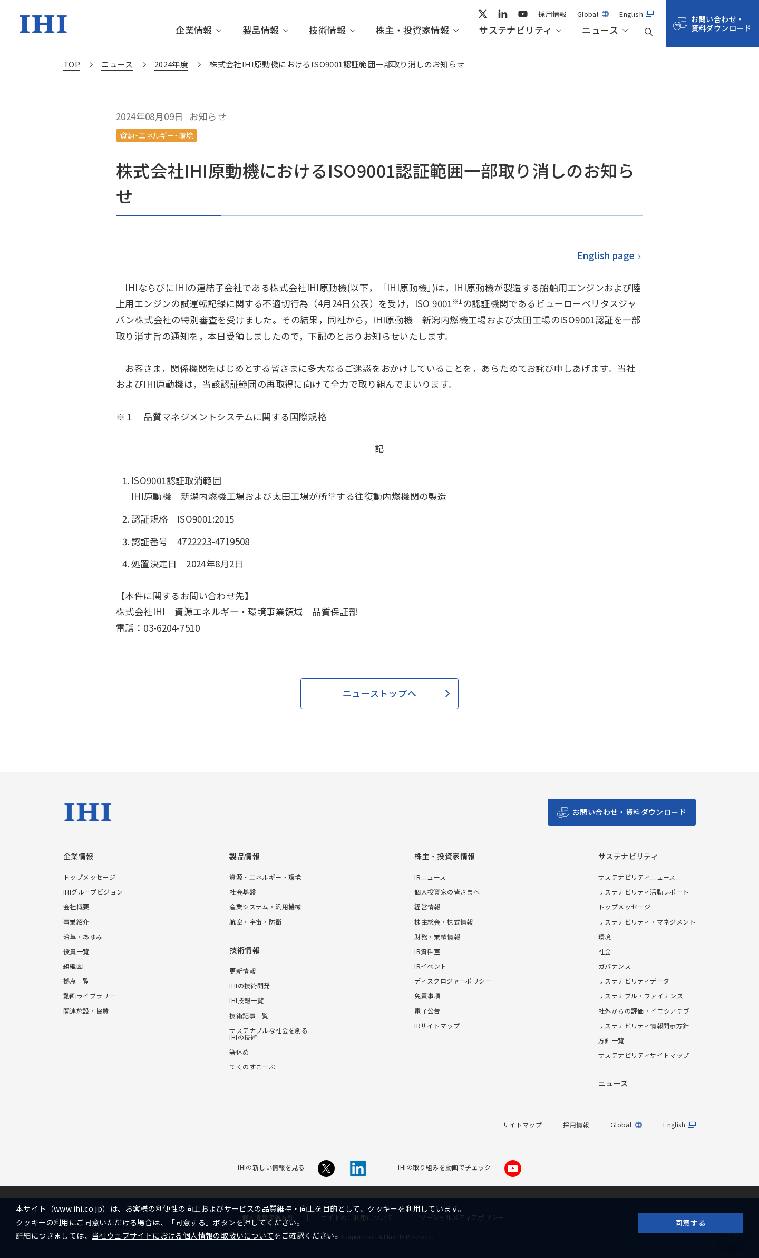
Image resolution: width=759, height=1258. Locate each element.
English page (605, 255)
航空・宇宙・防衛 (255, 921)
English (631, 14)
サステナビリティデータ (633, 980)
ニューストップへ (379, 693)
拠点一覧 (76, 980)
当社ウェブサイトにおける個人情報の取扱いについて (183, 1235)
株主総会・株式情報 (443, 921)
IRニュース (430, 876)
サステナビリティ (515, 30)
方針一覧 (611, 1040)
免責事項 (427, 995)
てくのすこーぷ (252, 1066)
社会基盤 (242, 891)
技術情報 (327, 30)
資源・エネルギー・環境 (265, 876)
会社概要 (76, 906)
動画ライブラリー (89, 995)
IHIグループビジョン (93, 891)
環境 (604, 936)
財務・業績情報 (437, 936)
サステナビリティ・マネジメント (647, 921)
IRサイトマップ (437, 1025)
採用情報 (552, 14)
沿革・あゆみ (82, 936)
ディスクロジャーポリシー (453, 980)
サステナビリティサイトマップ (643, 1054)
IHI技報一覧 (246, 1000)
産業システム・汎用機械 (265, 906)
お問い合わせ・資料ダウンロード (721, 23)
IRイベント (430, 965)
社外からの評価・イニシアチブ (644, 1010)
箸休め (239, 1051)
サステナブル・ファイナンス (640, 995)
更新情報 (242, 970)
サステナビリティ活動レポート (643, 891)
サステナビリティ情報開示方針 (643, 1025)
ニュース (600, 30)
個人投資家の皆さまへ (447, 891)
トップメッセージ (89, 876)
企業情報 (194, 30)
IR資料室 (427, 951)
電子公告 (427, 1010)
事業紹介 (76, 921)
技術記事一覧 (248, 1015)
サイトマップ (522, 1124)
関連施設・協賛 (86, 1010)
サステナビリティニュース (637, 876)
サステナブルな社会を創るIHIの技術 (268, 1033)
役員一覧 (76, 951)
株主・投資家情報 (412, 30)
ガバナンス (614, 965)
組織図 (73, 965)
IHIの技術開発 (249, 985)
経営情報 (427, 906)
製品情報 (260, 30)
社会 (604, 951)
